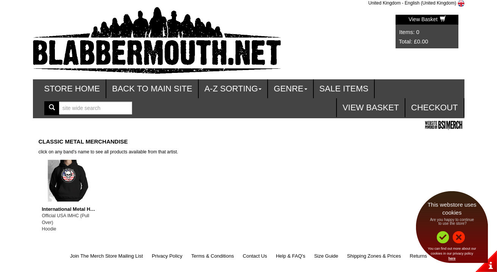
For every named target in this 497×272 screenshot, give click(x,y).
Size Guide (326, 256)
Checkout (434, 107)
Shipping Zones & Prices (374, 256)
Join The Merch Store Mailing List (106, 256)
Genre (290, 88)
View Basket (427, 19)
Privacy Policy (167, 256)
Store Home (72, 88)
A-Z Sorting (233, 88)
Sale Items (344, 88)
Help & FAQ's (290, 256)
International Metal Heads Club (78, 209)
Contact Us (255, 256)
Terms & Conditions (212, 256)
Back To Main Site (152, 88)
